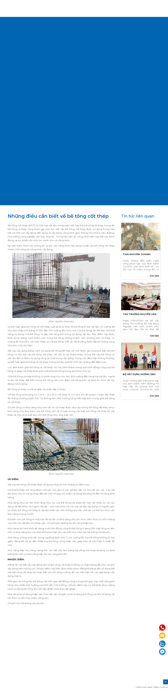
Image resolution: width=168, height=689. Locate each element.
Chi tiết (154, 275)
